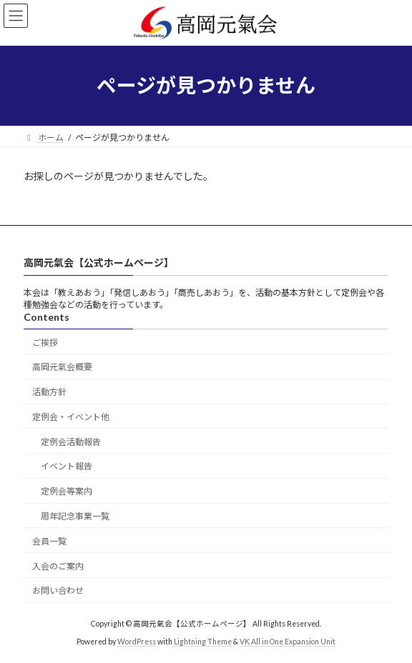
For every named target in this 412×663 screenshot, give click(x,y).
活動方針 (49, 392)
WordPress (136, 641)
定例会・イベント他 (70, 417)
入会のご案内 (58, 565)
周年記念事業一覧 (75, 516)
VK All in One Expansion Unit (287, 641)
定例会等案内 (66, 491)
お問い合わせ (58, 590)
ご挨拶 (45, 342)
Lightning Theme (203, 641)
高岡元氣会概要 (62, 367)
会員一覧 (49, 541)
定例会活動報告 (71, 442)
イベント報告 (66, 466)
